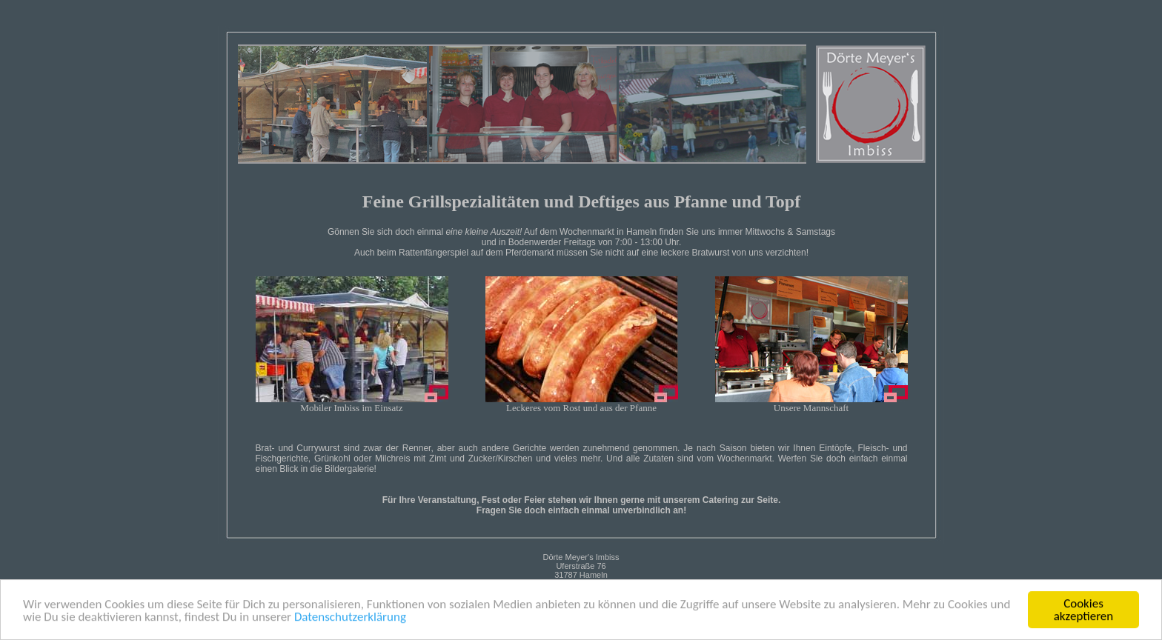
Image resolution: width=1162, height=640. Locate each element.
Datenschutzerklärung (350, 617)
